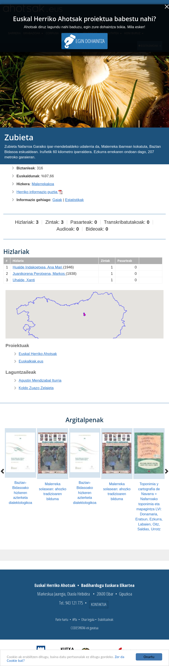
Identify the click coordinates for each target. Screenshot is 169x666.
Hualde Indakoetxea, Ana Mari (38, 267)
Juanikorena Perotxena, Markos (39, 274)
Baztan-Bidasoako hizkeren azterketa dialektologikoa (20, 493)
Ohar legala (87, 619)
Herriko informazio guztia (40, 192)
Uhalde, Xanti (24, 280)
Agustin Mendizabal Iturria (40, 380)
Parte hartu (61, 619)
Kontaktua (98, 604)
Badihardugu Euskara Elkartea (107, 585)
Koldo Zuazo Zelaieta (36, 388)
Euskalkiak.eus (31, 361)
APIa (74, 619)
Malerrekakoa (43, 184)
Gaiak (57, 200)
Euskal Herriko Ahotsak (38, 354)
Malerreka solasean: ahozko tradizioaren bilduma (52, 491)
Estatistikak (74, 200)
